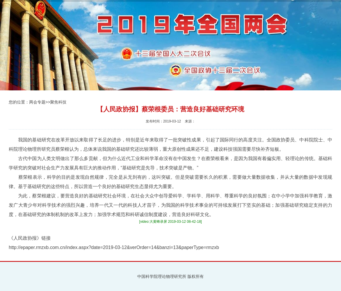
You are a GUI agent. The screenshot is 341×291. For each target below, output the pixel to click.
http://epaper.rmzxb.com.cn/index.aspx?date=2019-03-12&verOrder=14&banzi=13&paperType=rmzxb (114, 247)
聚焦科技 (58, 102)
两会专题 (37, 102)
